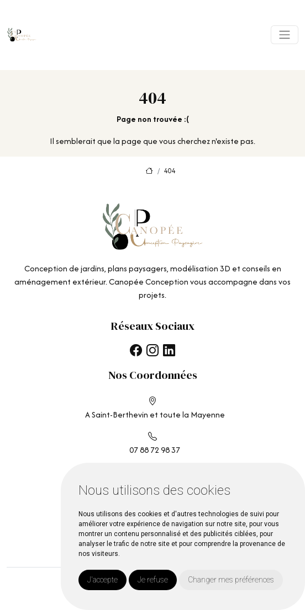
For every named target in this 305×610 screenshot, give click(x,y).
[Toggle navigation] (284, 34)
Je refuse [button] (153, 579)
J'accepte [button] (102, 579)
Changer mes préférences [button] (231, 579)
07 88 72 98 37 (154, 450)
